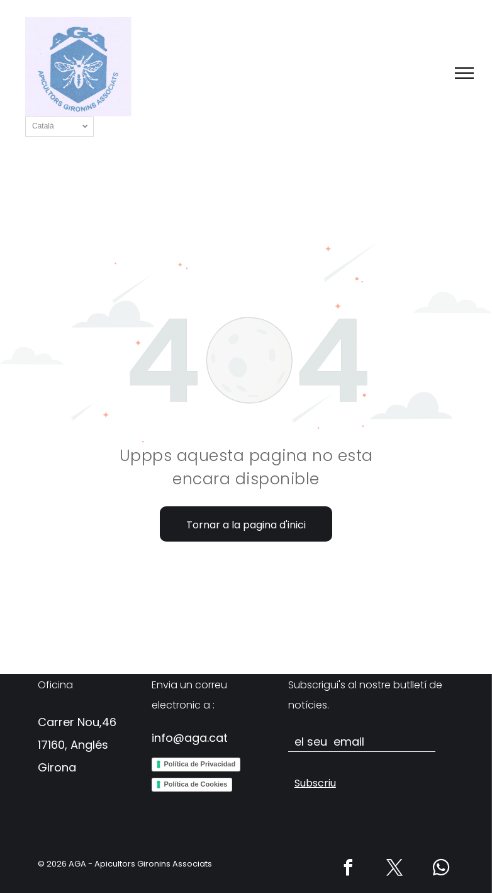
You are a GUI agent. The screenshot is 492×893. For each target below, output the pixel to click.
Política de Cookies (196, 784)
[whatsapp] (441, 869)
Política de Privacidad (200, 764)
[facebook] (348, 869)
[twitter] (395, 869)
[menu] (464, 73)
